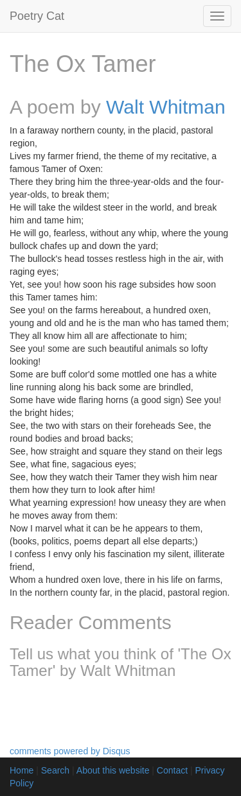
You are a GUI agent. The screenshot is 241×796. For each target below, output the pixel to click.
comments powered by (70, 751)
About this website (113, 770)
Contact (172, 770)
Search (55, 770)
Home (21, 770)
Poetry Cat (37, 16)
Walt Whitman (166, 106)
